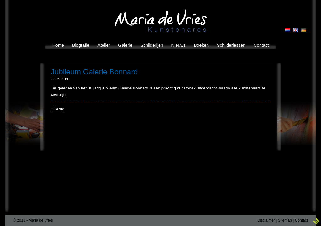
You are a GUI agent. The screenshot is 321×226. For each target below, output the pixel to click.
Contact (301, 220)
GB (303, 30)
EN (295, 30)
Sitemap (285, 220)
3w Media (316, 221)
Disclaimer (266, 220)
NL (287, 30)
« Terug (57, 109)
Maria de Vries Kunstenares (161, 20)
